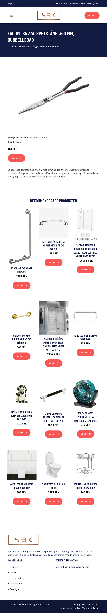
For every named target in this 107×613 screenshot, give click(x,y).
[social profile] (17, 3)
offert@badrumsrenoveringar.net (84, 3)
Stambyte (14, 589)
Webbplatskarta (90, 608)
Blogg (77, 604)
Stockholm (63, 3)
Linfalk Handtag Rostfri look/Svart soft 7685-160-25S (53, 417)
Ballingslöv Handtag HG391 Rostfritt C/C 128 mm (53, 245)
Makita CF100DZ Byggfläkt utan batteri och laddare (85, 417)
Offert (92, 15)
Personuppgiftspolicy (69, 608)
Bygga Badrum (17, 578)
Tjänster (14, 566)
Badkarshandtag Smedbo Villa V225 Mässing (21, 339)
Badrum (24, 137)
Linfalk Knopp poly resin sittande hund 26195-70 (22, 415)
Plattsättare (16, 583)
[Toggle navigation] (11, 15)
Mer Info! (16, 158)
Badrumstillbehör (38, 137)
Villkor (95, 604)
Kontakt (86, 604)
